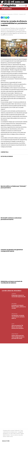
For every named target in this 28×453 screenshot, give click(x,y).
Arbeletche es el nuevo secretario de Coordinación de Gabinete (11, 282)
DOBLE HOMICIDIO (15, 333)
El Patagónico (4, 14)
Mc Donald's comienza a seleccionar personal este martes (11, 218)
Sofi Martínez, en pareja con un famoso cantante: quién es (18, 317)
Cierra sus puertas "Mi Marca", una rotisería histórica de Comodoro (18, 327)
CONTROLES (14, 293)
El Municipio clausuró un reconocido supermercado (18, 296)
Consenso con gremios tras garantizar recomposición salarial (12, 250)
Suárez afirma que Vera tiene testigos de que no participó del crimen (18, 337)
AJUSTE (13, 323)
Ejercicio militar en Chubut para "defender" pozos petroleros (13, 186)
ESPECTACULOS (14, 313)
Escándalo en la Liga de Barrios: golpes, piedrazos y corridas (19, 307)
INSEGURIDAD (14, 303)
